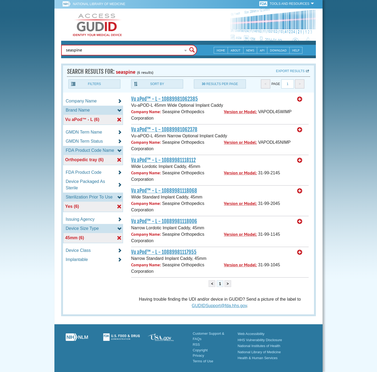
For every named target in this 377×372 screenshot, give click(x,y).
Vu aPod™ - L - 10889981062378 (164, 129)
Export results (290, 71)
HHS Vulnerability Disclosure (260, 340)
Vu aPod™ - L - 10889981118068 (164, 190)
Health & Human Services (258, 358)
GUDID (97, 25)
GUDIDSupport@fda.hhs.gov (219, 305)
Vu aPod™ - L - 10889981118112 (163, 160)
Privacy (198, 355)
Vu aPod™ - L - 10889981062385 (164, 99)
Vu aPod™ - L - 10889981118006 (164, 221)
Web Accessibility (251, 334)
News (250, 50)
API (262, 50)
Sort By (157, 84)
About (236, 50)
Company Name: (146, 112)
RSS (196, 344)
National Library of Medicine (99, 4)
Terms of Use (203, 361)
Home (221, 50)
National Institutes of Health (259, 346)
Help (296, 50)
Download (278, 50)
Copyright (200, 350)
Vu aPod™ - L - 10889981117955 (164, 252)
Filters (94, 84)
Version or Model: (240, 112)
